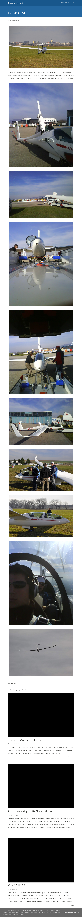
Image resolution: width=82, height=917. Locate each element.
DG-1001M (13, 683)
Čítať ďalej (70, 757)
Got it (76, 912)
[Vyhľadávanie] (65, 2)
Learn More (68, 912)
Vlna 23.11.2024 (17, 885)
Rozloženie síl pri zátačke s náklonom (32, 811)
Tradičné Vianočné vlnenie (25, 740)
